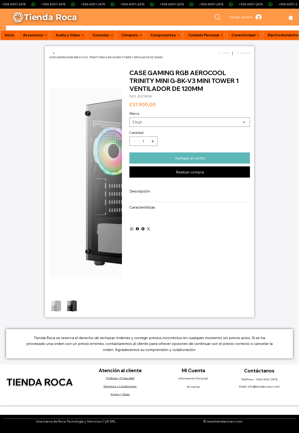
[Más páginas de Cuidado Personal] (222, 35)
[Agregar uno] (152, 141)
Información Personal (193, 378)
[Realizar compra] (189, 172)
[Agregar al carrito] (189, 158)
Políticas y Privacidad (120, 378)
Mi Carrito (193, 386)
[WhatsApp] (131, 229)
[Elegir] (189, 122)
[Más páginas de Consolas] (111, 35)
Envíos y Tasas (120, 394)
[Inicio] (50, 53)
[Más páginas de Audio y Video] (83, 35)
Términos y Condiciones (120, 386)
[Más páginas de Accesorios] (46, 35)
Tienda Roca (40, 382)
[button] (290, 17)
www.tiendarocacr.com (224, 421)
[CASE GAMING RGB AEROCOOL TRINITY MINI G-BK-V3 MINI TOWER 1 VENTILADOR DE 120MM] (106, 57)
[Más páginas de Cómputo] (140, 35)
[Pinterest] (143, 229)
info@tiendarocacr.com (264, 386)
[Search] (218, 17)
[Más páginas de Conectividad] (258, 35)
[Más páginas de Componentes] (178, 35)
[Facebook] (137, 229)
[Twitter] (148, 229)
